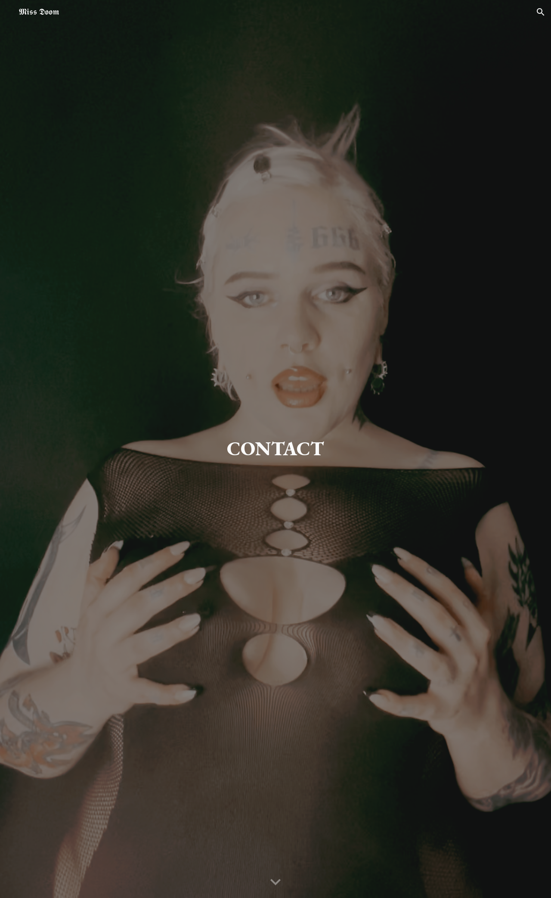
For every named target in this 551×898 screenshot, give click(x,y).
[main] (275, 449)
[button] (540, 12)
